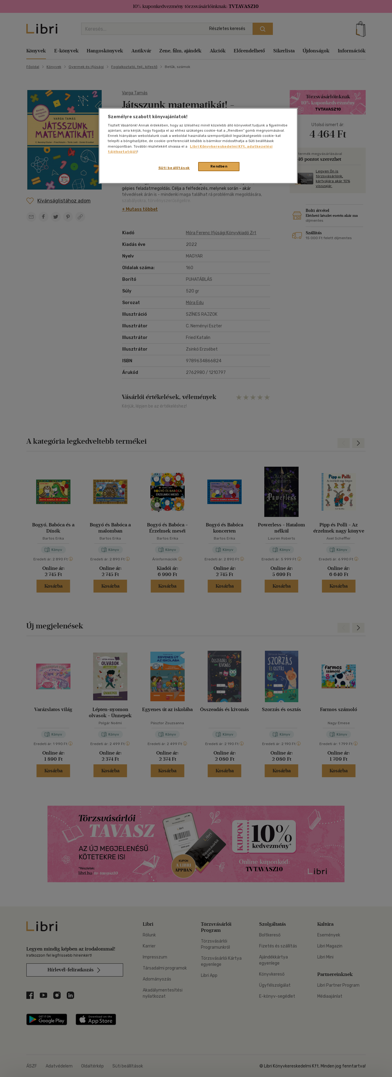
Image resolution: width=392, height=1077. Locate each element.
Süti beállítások (174, 168)
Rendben (219, 166)
